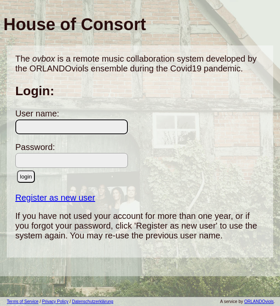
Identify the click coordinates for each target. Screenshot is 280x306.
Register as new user (55, 197)
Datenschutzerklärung (92, 301)
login (26, 176)
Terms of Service (22, 301)
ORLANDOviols (259, 301)
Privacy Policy (55, 301)
